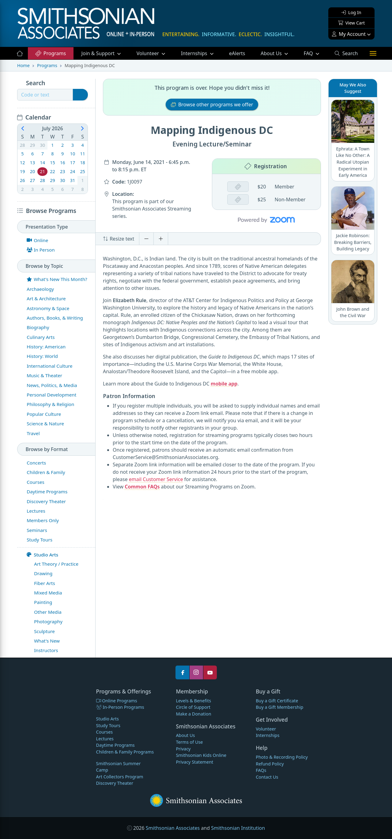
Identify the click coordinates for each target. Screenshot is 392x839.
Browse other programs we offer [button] (212, 104)
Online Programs (116, 701)
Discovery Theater (114, 783)
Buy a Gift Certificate (277, 701)
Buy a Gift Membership (279, 707)
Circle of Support (193, 707)
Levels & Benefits (193, 701)
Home (23, 65)
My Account (349, 34)
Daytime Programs (115, 745)
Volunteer (148, 53)
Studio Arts (42, 555)
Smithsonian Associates (173, 828)
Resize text (118, 238)
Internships (195, 53)
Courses (104, 732)
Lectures (105, 739)
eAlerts (237, 53)
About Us (272, 53)
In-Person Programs (120, 707)
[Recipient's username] (45, 95)
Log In (351, 12)
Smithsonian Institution (238, 828)
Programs (50, 53)
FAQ (315, 53)
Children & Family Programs (125, 752)
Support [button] (98, 53)
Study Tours (108, 725)
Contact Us (267, 777)
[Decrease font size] (146, 239)
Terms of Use (189, 742)
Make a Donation (193, 714)
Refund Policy (270, 764)
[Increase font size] (161, 239)
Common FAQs (142, 486)
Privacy (183, 749)
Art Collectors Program (119, 777)
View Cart (351, 23)
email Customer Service (156, 479)
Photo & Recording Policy (282, 757)
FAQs (261, 770)
